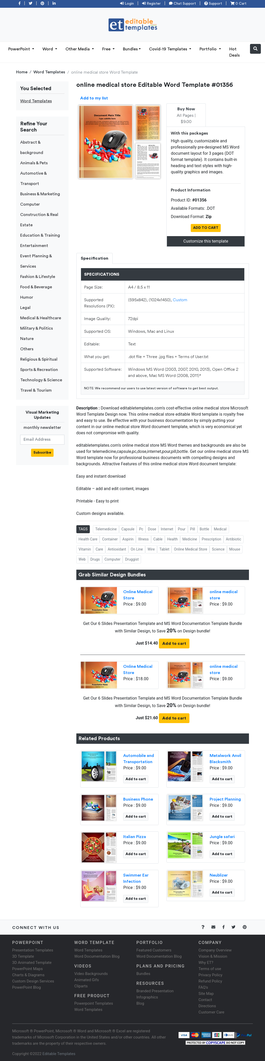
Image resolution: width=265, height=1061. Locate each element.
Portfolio (209, 49)
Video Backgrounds (91, 973)
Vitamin (85, 549)
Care (99, 549)
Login (127, 3)
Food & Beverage (36, 287)
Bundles (130, 49)
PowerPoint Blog (26, 987)
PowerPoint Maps (27, 968)
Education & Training (40, 235)
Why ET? (205, 962)
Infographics (147, 997)
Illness (143, 539)
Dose (152, 529)
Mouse (234, 549)
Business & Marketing (40, 194)
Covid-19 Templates (168, 49)
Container (109, 539)
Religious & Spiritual (38, 359)
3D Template (23, 956)
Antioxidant (117, 549)
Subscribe (42, 452)
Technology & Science (41, 380)
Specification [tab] (94, 258)
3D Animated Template (31, 962)
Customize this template (205, 241)
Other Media (78, 49)
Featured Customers (154, 950)
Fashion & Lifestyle (37, 277)
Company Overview (215, 950)
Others (26, 349)
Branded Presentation (155, 991)
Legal (25, 308)
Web (82, 559)
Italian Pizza (134, 837)
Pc (141, 529)
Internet (167, 529)
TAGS (83, 529)
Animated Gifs (86, 980)
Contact (205, 999)
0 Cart (238, 3)
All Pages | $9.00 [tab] (186, 115)
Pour (181, 529)
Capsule (127, 529)
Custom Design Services (33, 981)
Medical (220, 529)
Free (107, 49)
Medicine (189, 539)
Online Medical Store (190, 549)
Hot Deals (234, 52)
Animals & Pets (34, 163)
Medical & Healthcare (40, 318)
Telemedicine (106, 529)
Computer (30, 204)
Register (151, 3)
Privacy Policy (210, 975)
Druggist (132, 559)
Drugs (95, 559)
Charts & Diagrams (28, 975)
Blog (140, 1003)
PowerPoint (19, 49)
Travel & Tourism (36, 390)
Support (213, 3)
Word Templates (49, 72)
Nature (27, 339)
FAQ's (203, 987)
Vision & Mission (212, 956)
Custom (180, 299)
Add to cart (174, 643)
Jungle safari (222, 837)
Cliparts (81, 986)
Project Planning (225, 799)
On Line (137, 549)
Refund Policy (210, 981)
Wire (151, 549)
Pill (192, 529)
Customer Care (211, 1012)
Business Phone (138, 799)
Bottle (204, 529)
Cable (158, 539)
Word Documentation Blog (97, 956)
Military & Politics (36, 328)
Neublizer (219, 875)
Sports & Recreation (39, 370)
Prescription (211, 539)
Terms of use (209, 968)
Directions (207, 1006)
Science (218, 549)
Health (172, 539)
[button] (255, 49)
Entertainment (34, 246)
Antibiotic (233, 539)
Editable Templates (58, 1053)
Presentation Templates (32, 950)
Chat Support (182, 3)
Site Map (206, 993)
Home (21, 72)
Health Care (88, 539)
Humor (26, 297)
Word (48, 49)
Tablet (164, 549)
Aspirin (128, 539)
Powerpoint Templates (93, 1003)
